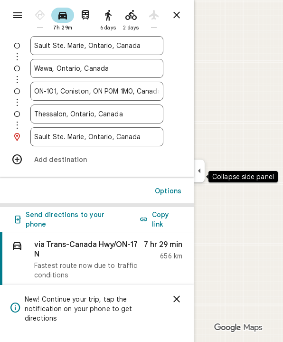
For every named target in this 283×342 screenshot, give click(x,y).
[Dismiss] (176, 299)
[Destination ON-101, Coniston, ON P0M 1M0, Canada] (97, 91)
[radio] (39, 18)
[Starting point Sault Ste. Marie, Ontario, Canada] (97, 45)
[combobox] (97, 45)
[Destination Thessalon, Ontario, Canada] (97, 114)
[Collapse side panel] (199, 171)
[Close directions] (177, 15)
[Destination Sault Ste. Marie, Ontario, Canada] (97, 136)
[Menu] (18, 15)
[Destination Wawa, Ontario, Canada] (97, 68)
